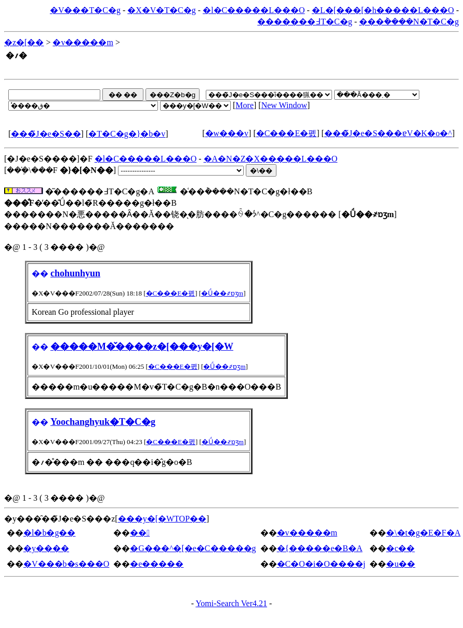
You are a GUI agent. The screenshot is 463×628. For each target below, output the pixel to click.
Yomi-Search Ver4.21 (231, 603)
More (244, 105)
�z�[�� (24, 42)
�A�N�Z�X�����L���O (271, 158)
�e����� (156, 563)
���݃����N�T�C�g (409, 21)
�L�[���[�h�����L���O (383, 10)
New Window (284, 105)
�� (140, 532)
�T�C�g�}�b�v (126, 133)
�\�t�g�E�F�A (423, 532)
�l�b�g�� (49, 532)
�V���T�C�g (85, 10)
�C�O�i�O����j (321, 563)
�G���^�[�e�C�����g (193, 548)
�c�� (400, 548)
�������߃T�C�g (304, 21)
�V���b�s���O (66, 563)
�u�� (400, 563)
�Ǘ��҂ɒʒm (222, 293)
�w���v (227, 133)
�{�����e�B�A (320, 548)
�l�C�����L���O (254, 10)
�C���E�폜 (286, 133)
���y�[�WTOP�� (162, 518)
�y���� (46, 548)
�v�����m (82, 42)
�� (40, 273)
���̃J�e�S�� (46, 133)
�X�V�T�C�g (161, 10)
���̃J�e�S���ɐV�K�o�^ (388, 133)
